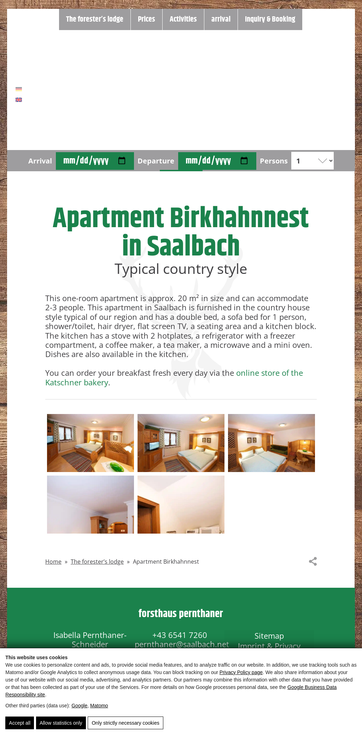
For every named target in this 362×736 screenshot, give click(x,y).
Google (79, 706)
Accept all (19, 723)
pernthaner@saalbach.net (182, 644)
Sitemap (269, 634)
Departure (156, 160)
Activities (183, 19)
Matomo (99, 706)
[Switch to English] (19, 100)
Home (53, 561)
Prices (146, 19)
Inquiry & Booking (270, 19)
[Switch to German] (19, 89)
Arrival (40, 160)
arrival (220, 19)
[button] (90, 443)
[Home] (181, 90)
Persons (274, 160)
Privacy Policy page (241, 672)
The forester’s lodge (94, 19)
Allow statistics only (60, 723)
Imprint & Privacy (269, 644)
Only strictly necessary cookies (125, 723)
